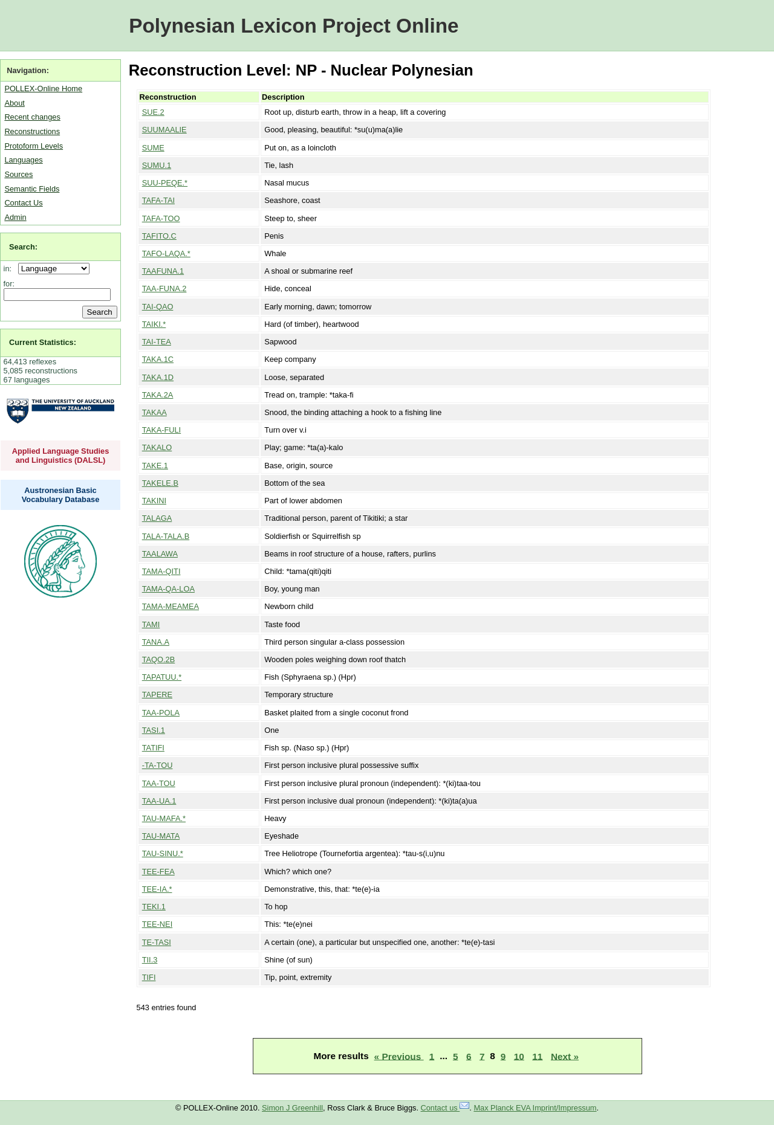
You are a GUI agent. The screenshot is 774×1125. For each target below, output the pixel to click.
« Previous (399, 1056)
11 (537, 1056)
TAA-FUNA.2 (164, 288)
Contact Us (23, 202)
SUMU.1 (156, 165)
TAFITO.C (159, 235)
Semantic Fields (31, 188)
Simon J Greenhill (292, 1107)
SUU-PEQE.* (164, 182)
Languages (23, 159)
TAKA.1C (158, 359)
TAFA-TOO (161, 218)
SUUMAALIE (164, 129)
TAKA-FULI (161, 429)
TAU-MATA (161, 835)
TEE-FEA (158, 871)
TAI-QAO (158, 306)
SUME (153, 147)
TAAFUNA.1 (163, 271)
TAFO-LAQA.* (166, 253)
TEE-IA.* (157, 889)
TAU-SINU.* (162, 853)
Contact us (445, 1107)
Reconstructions (32, 131)
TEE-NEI (157, 924)
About (14, 103)
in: (10, 268)
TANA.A (155, 641)
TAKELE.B (160, 483)
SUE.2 (153, 112)
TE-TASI (156, 942)
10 (519, 1056)
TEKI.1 (154, 906)
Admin (15, 217)
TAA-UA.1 (159, 800)
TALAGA (157, 518)
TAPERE (157, 694)
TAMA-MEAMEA (170, 606)
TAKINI (154, 500)
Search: (23, 246)
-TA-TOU (157, 765)
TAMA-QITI (161, 571)
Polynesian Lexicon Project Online (293, 26)
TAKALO (157, 447)
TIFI (149, 977)
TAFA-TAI (158, 200)
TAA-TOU (158, 783)
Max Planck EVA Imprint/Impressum (534, 1107)
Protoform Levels (33, 145)
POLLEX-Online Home (43, 88)
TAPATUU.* (161, 677)
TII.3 (150, 959)
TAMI (151, 624)
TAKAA (154, 412)
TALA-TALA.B (165, 536)
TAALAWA (160, 553)
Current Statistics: (42, 342)
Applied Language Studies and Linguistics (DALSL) (60, 455)
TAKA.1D (158, 377)
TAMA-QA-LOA (168, 588)
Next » (565, 1056)
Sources (18, 174)
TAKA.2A (158, 394)
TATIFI (153, 747)
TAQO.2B (158, 659)
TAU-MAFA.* (164, 818)
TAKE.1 (155, 465)
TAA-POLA (161, 712)
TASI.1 (153, 730)
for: (9, 283)
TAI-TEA (156, 341)
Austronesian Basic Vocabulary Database (61, 495)
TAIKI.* (154, 324)
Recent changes (32, 116)
